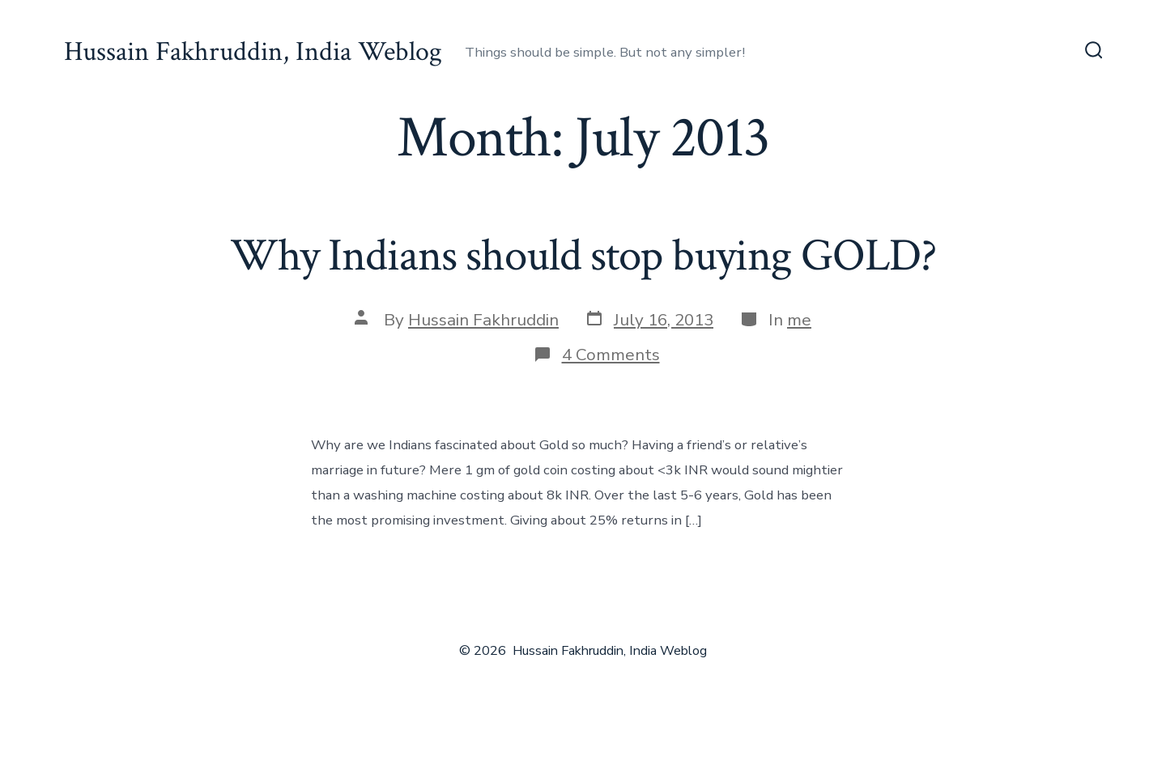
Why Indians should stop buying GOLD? (583, 256)
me (799, 319)
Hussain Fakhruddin (483, 319)
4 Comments (611, 354)
